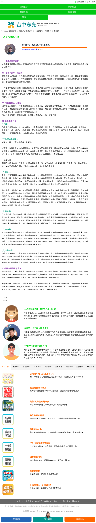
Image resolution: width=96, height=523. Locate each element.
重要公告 (24, 7)
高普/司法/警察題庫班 (39, 402)
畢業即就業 (35, 471)
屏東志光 (76, 501)
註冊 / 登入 (91, 2)
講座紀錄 (80, 2)
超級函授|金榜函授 (38, 388)
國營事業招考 (36, 457)
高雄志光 (66, 501)
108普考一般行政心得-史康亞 (36, 328)
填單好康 (16, 519)
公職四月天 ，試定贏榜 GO (42, 374)
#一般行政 (26, 49)
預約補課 (72, 7)
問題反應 (24, 12)
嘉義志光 (48, 501)
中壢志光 (29, 501)
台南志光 (57, 501)
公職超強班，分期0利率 (40, 485)
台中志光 (38, 501)
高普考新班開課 (37, 415)
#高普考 (34, 49)
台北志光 (20, 501)
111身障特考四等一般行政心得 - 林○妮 (40, 309)
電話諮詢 (80, 519)
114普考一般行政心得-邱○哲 (35, 346)
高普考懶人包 (36, 429)
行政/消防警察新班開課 (40, 443)
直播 (24, 17)
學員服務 (72, 12)
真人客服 (48, 519)
